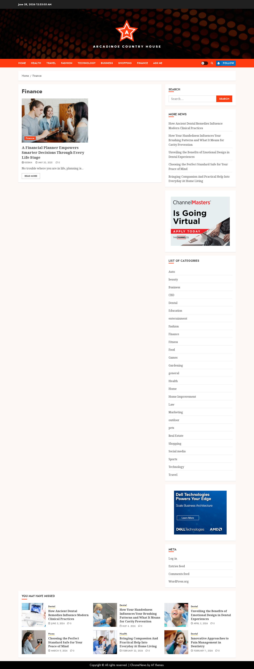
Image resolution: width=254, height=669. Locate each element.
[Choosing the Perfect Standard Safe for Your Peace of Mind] (34, 642)
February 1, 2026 (203, 651)
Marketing (176, 412)
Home (22, 63)
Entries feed (177, 566)
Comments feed (179, 574)
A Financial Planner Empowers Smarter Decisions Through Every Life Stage (53, 152)
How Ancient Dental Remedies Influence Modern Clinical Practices (68, 615)
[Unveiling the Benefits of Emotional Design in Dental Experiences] (176, 615)
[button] (212, 63)
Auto (172, 272)
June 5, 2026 (58, 623)
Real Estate (176, 436)
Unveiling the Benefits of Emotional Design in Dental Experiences (211, 615)
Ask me (157, 63)
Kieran (28, 162)
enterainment (178, 318)
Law (171, 404)
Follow (225, 63)
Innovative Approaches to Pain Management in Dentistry (210, 642)
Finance (142, 63)
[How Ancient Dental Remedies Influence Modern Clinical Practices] (34, 615)
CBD (171, 295)
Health (36, 63)
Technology (87, 63)
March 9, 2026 (59, 651)
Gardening (176, 365)
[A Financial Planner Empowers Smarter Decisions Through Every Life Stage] (55, 120)
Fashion (66, 63)
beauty (173, 279)
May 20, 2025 (45, 162)
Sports (173, 459)
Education (175, 311)
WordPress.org (179, 581)
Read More (31, 176)
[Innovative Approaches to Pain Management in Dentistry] (176, 642)
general (174, 373)
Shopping (125, 63)
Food (172, 350)
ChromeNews (138, 665)
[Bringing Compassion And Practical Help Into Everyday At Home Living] (105, 642)
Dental (173, 303)
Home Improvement (182, 397)
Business (107, 63)
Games (173, 357)
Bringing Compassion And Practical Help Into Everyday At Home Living (139, 642)
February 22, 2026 (132, 651)
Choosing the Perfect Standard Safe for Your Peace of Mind (65, 642)
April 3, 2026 (201, 623)
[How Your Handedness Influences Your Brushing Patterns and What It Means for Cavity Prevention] (105, 615)
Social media (177, 451)
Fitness (173, 342)
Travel (51, 63)
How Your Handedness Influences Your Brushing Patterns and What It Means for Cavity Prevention (196, 140)
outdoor (174, 420)
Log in (173, 558)
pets (171, 428)
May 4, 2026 (129, 626)
